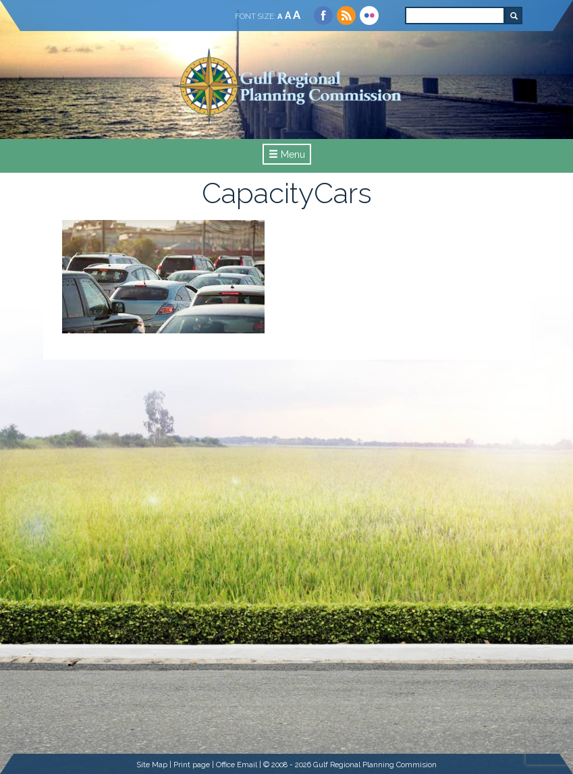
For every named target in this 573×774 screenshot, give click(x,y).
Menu (287, 154)
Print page (191, 764)
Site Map (151, 764)
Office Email (236, 764)
